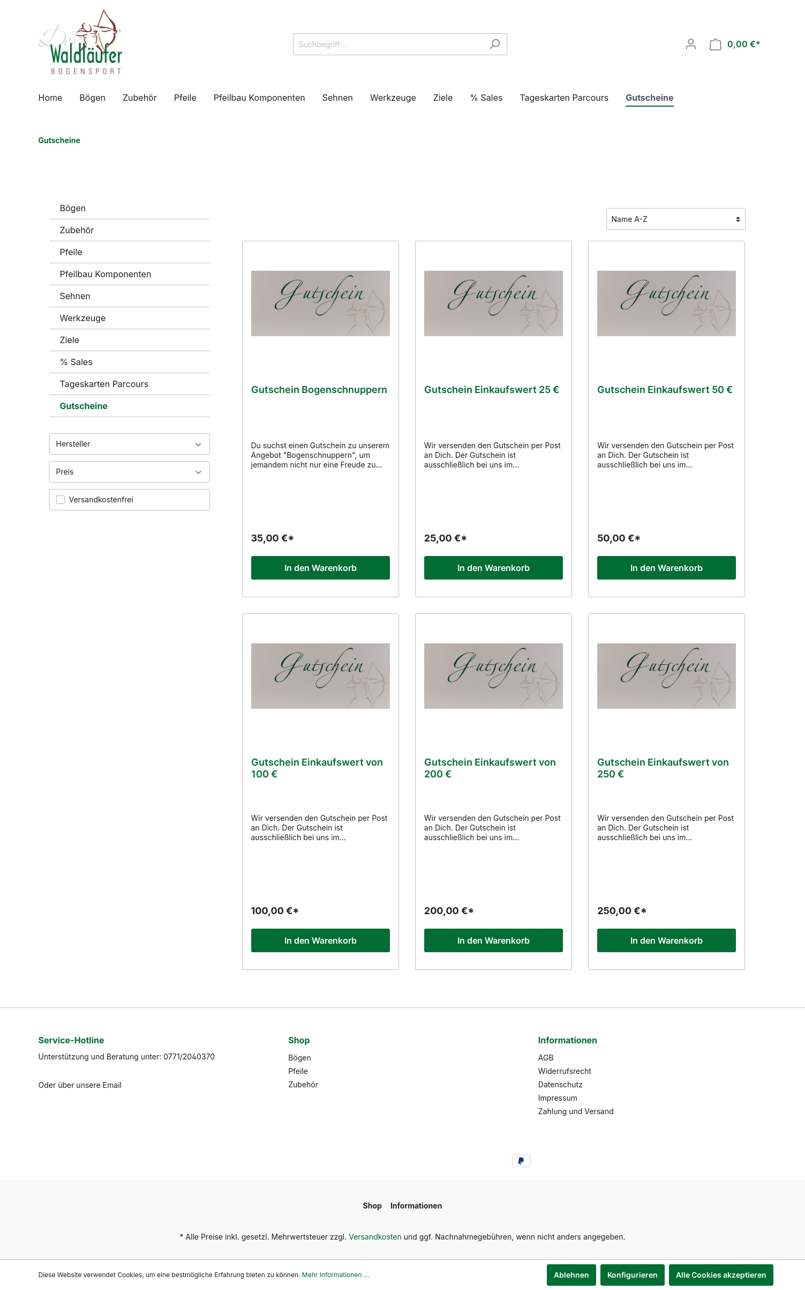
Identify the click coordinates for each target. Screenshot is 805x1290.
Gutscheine (84, 406)
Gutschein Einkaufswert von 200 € (490, 768)
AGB (546, 1057)
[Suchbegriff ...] (388, 44)
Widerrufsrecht (564, 1071)
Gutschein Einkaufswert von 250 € (663, 768)
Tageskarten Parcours (104, 384)
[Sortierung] (676, 219)
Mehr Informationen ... (335, 1275)
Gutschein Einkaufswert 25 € (491, 389)
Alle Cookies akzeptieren (721, 1274)
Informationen (567, 1040)
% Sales (76, 362)
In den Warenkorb (320, 567)
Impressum (557, 1097)
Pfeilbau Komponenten (106, 274)
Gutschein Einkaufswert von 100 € (317, 768)
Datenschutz (560, 1084)
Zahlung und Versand (576, 1111)
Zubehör (77, 230)
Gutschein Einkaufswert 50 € (665, 389)
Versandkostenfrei (101, 499)
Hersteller (129, 443)
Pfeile (71, 252)
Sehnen (75, 296)
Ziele (69, 340)
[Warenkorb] (735, 44)
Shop (299, 1040)
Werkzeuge (83, 318)
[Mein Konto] (691, 44)
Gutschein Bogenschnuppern (319, 389)
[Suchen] (494, 44)
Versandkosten (375, 1236)
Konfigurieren (632, 1274)
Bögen (73, 208)
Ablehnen (571, 1274)
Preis (129, 471)
